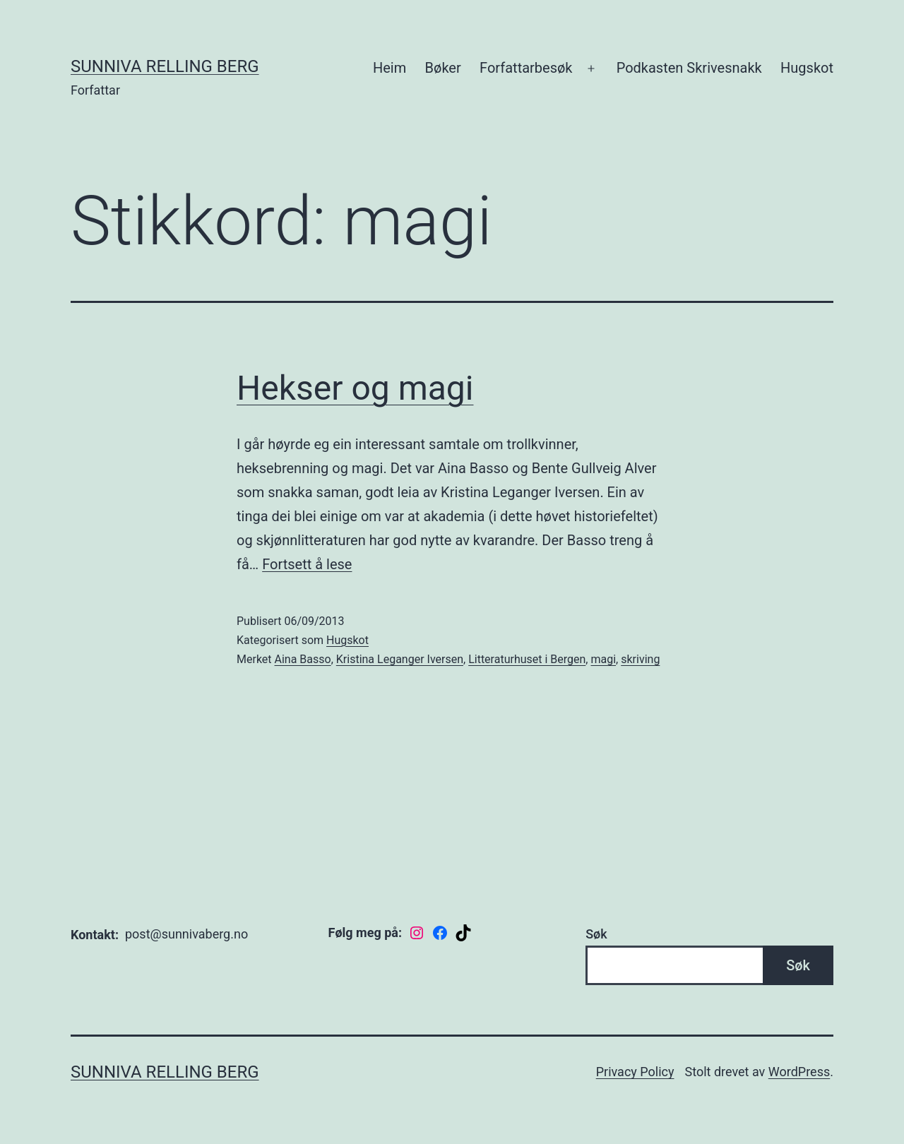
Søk (596, 933)
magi (603, 659)
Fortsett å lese (307, 564)
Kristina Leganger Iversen (399, 659)
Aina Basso (303, 659)
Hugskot (806, 67)
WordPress (799, 1071)
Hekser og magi (355, 388)
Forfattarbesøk (526, 67)
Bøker (443, 67)
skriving (640, 659)
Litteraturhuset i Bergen (526, 659)
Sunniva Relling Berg (165, 66)
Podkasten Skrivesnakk (689, 67)
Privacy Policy (635, 1071)
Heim (389, 67)
